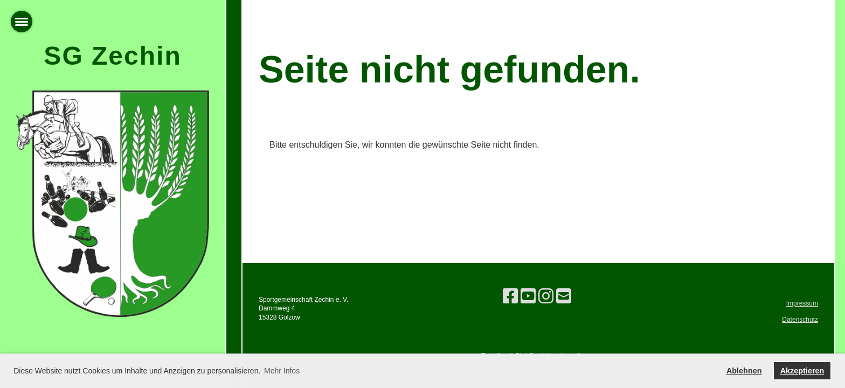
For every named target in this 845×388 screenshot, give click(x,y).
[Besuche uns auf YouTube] (528, 296)
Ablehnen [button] (744, 370)
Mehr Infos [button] (282, 370)
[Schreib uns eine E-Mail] (563, 296)
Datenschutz (800, 319)
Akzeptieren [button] (802, 370)
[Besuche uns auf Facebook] (510, 296)
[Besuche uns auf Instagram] (545, 296)
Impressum (802, 303)
